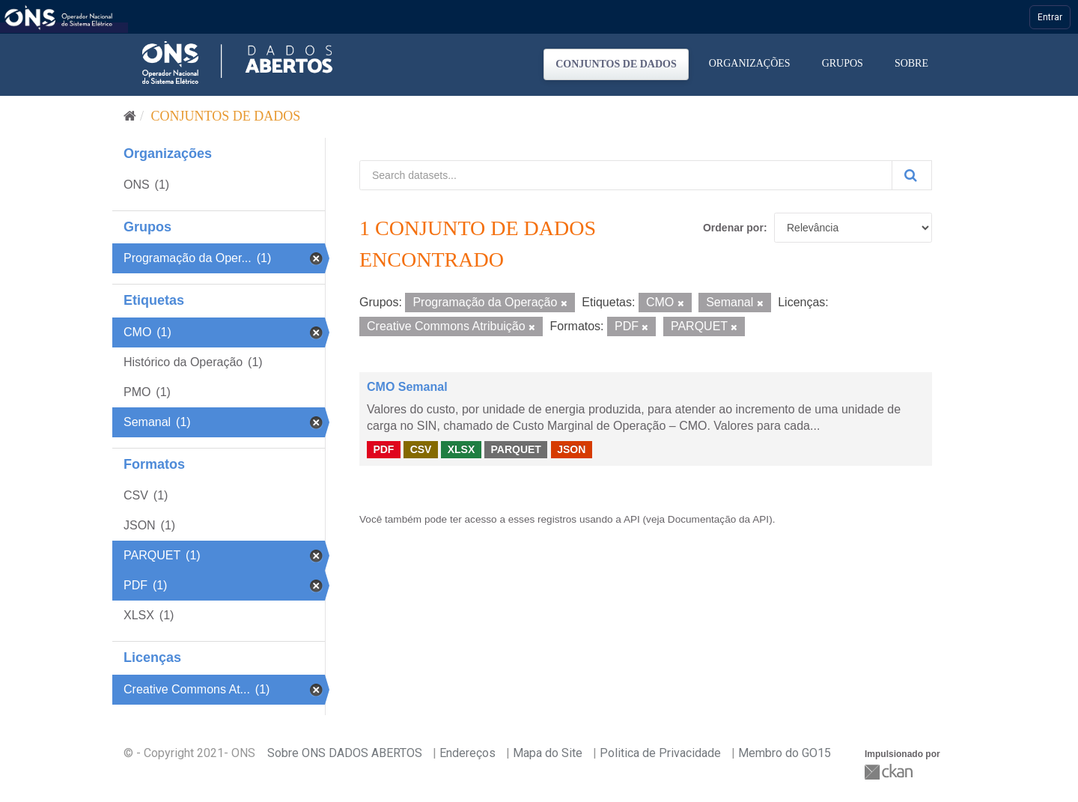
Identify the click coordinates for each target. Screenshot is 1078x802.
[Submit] (912, 175)
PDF (383, 449)
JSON (571, 449)
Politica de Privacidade (660, 753)
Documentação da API (718, 519)
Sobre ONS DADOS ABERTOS (344, 753)
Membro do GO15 (784, 753)
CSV (421, 449)
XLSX (461, 449)
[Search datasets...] (625, 175)
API (632, 519)
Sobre (911, 63)
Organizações (750, 63)
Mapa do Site (547, 753)
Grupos (842, 63)
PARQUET (515, 449)
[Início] (130, 116)
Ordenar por (733, 228)
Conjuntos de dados (616, 64)
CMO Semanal (407, 386)
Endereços (467, 753)
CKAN (890, 772)
